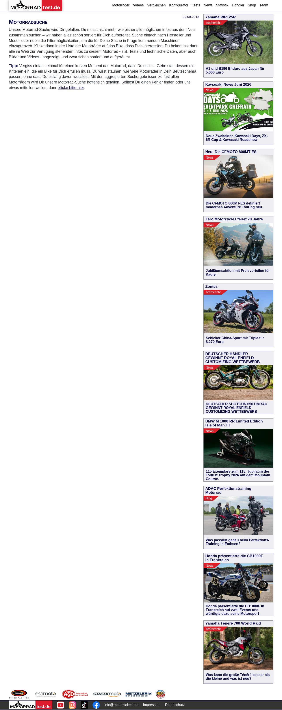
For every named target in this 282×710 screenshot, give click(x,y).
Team (264, 5)
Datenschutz (175, 705)
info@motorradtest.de (121, 705)
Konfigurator (178, 5)
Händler (238, 5)
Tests (196, 5)
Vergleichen (156, 5)
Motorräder (120, 5)
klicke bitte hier (71, 87)
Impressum (151, 705)
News (208, 5)
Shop (252, 5)
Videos (138, 5)
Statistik (222, 5)
